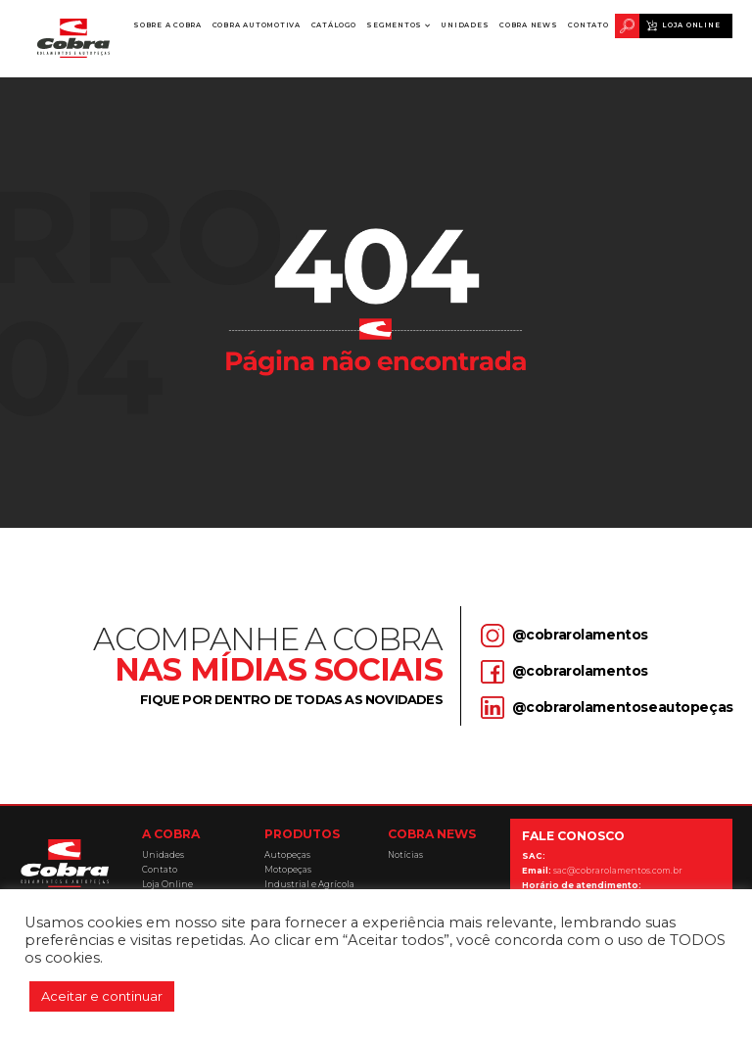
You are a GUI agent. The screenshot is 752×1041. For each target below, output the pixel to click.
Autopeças (287, 855)
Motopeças (287, 870)
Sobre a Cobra (168, 30)
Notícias (405, 855)
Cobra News (528, 25)
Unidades (465, 25)
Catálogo (333, 25)
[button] (398, 26)
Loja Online (691, 25)
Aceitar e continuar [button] (102, 996)
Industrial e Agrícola (309, 884)
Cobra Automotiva (256, 25)
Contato (588, 25)
